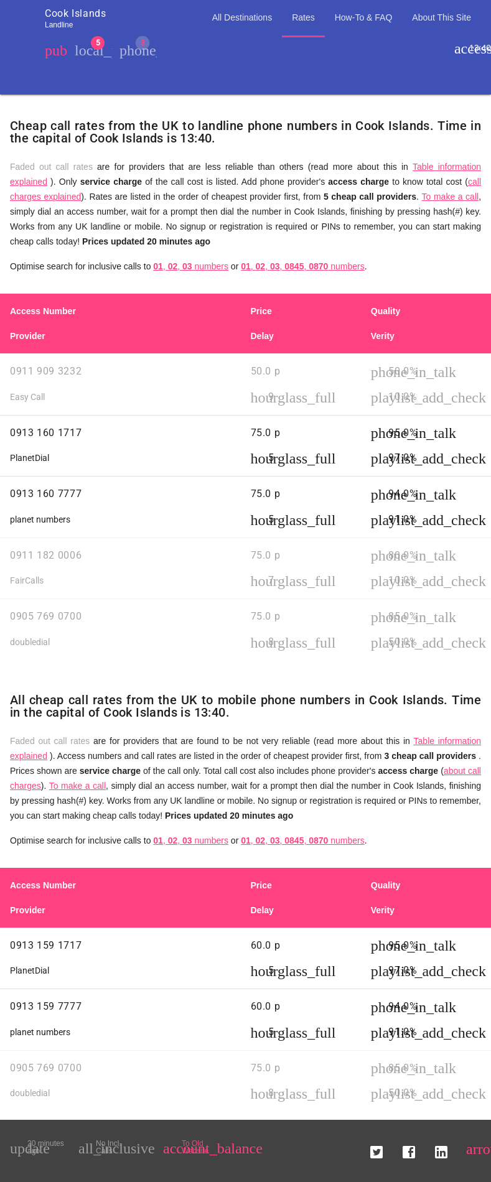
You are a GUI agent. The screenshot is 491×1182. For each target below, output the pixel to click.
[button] (376, 1147)
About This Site (441, 17)
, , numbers (190, 266)
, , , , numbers (303, 266)
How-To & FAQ (364, 17)
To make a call (450, 197)
